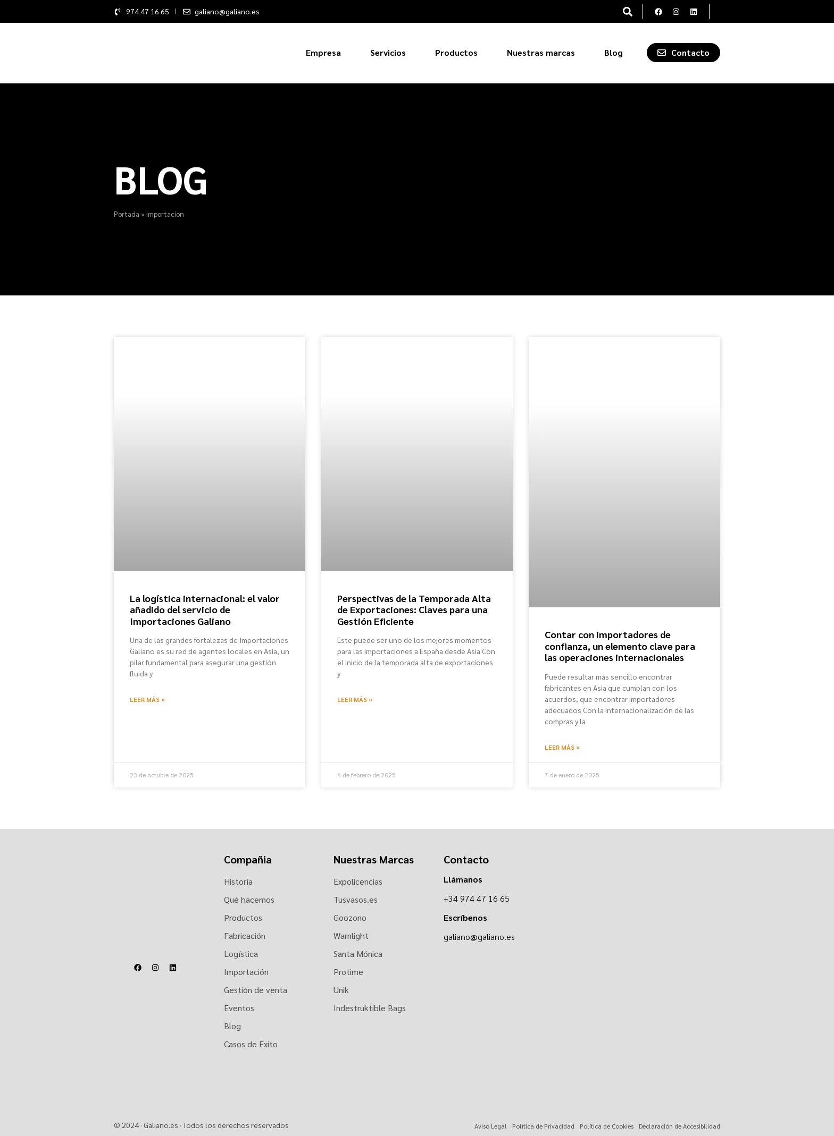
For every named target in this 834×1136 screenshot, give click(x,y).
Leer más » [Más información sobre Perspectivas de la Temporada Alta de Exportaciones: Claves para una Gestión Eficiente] (354, 699)
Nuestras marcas (541, 52)
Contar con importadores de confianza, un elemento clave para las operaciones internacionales (620, 645)
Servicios (388, 52)
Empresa (323, 52)
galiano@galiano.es (479, 936)
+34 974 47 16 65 (477, 898)
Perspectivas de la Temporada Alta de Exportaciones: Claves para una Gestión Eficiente (414, 609)
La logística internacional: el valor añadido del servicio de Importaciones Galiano (205, 609)
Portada (126, 213)
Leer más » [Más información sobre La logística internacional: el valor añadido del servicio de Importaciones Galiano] (147, 699)
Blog (613, 52)
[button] (627, 11)
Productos (456, 52)
